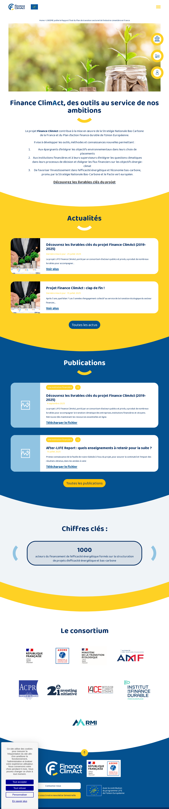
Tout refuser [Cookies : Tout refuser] (19, 788)
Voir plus (52, 269)
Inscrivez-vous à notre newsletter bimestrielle (53, 795)
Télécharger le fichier (61, 423)
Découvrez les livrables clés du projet (84, 182)
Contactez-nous (53, 785)
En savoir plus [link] (19, 801)
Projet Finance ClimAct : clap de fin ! (75, 288)
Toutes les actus (84, 325)
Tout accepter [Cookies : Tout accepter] (20, 782)
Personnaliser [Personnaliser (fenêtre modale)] (19, 794)
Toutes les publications (84, 483)
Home (42, 20)
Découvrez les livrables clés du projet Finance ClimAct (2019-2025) (96, 246)
